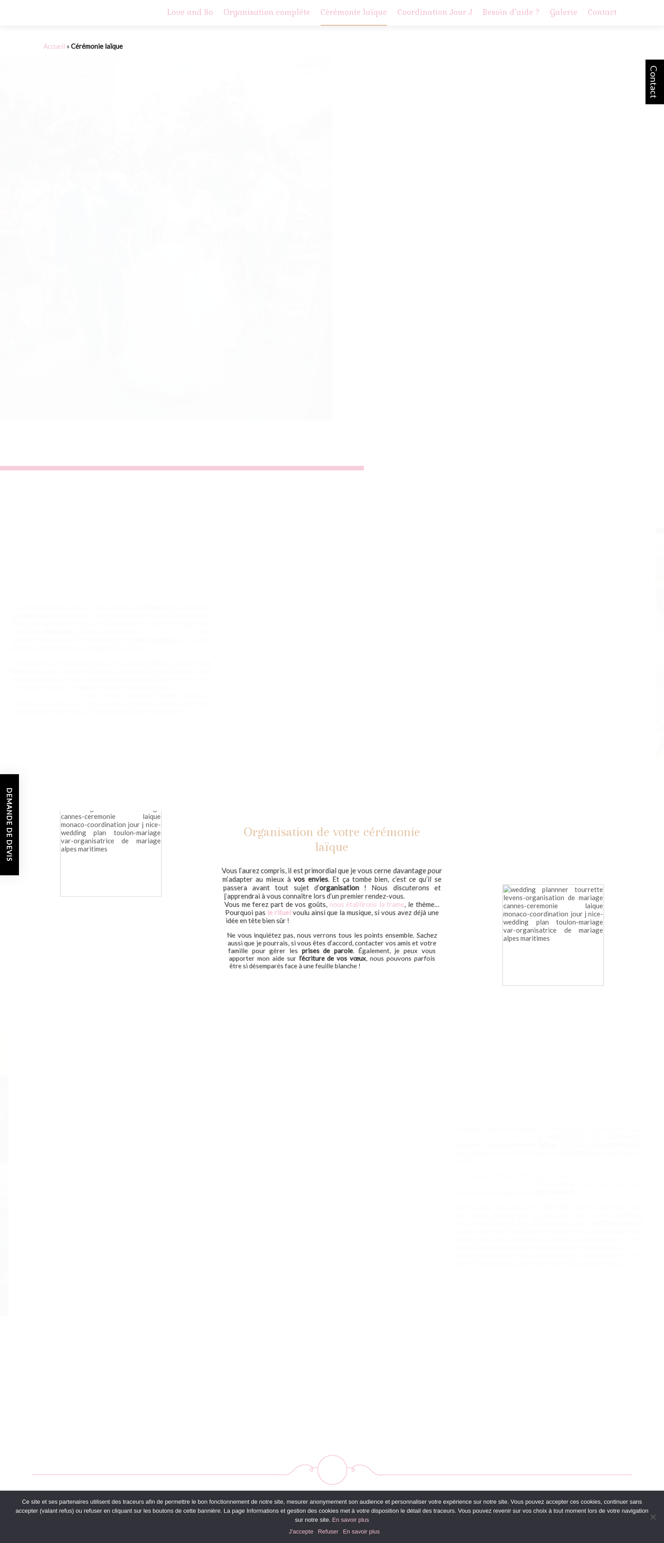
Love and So (190, 12)
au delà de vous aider (491, 1136)
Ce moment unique (167, 631)
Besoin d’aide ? (511, 12)
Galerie (563, 12)
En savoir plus (350, 1519)
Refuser (328, 1531)
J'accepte (301, 1531)
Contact (654, 81)
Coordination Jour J (434, 12)
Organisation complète (266, 12)
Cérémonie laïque (353, 12)
